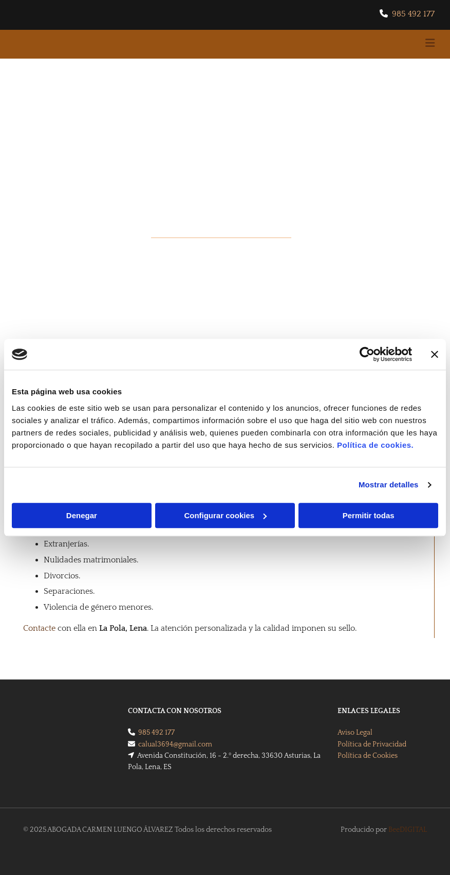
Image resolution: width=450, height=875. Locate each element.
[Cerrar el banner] (434, 354)
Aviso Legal (355, 732)
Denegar (81, 515)
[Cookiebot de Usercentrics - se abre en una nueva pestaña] (367, 354)
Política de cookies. (375, 445)
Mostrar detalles (389, 484)
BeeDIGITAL (407, 830)
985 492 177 (413, 14)
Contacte (39, 628)
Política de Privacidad (372, 744)
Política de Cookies (368, 756)
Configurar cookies (225, 515)
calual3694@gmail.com (175, 744)
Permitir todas (369, 515)
